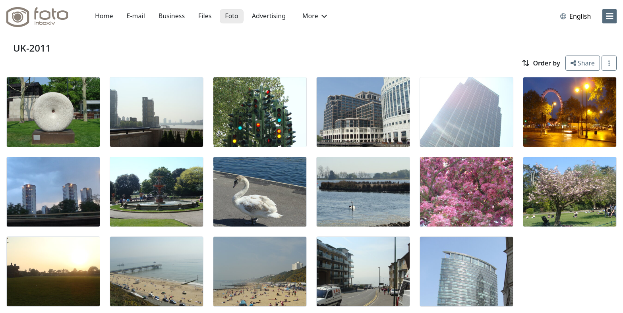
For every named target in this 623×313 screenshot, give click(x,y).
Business (172, 16)
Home (104, 16)
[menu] (609, 16)
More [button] (314, 16)
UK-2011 (32, 47)
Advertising (269, 16)
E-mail (136, 16)
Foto (231, 16)
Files (204, 16)
